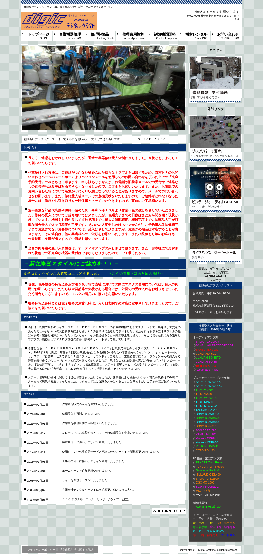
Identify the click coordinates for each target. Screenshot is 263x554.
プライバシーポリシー (41, 549)
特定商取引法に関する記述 (76, 549)
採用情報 (215, 240)
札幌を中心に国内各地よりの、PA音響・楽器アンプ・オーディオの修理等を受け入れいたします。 (56, 14)
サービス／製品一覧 (215, 138)
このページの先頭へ (169, 511)
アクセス (215, 79)
